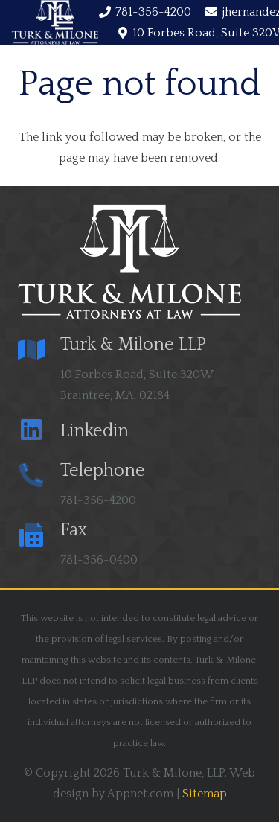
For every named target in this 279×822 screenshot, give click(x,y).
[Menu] (64, 22)
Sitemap (204, 793)
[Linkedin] (39, 431)
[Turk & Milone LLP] (39, 351)
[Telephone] (39, 477)
